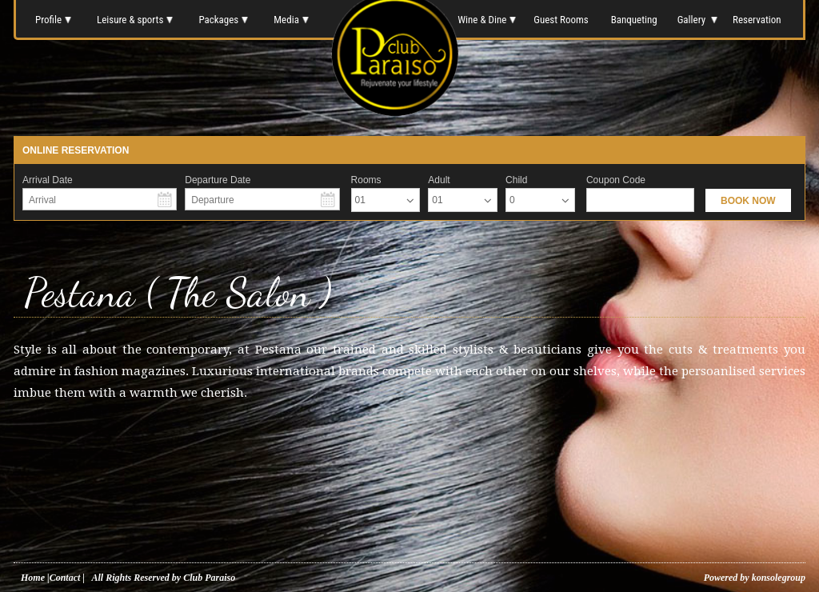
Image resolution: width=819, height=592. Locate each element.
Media (291, 20)
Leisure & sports (135, 20)
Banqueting (634, 20)
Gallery (696, 20)
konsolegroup (777, 577)
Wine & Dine (485, 20)
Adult (438, 180)
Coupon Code (615, 180)
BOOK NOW (748, 200)
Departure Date (217, 180)
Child (516, 180)
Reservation (757, 20)
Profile (53, 20)
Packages (223, 20)
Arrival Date (47, 180)
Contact (65, 577)
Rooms (366, 180)
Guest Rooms (561, 20)
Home (33, 577)
